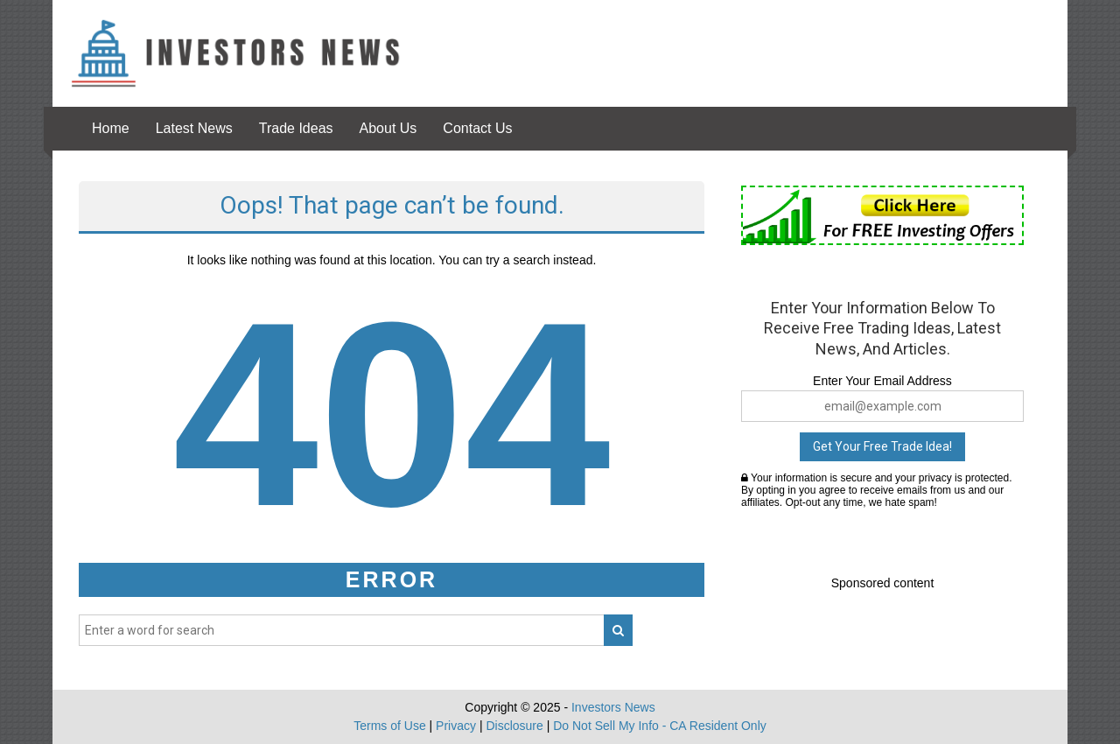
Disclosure (514, 726)
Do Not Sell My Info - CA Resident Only (659, 726)
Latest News (194, 128)
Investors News (613, 707)
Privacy (456, 726)
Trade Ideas (296, 128)
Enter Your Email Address (882, 381)
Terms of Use (389, 726)
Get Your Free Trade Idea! (882, 446)
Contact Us (477, 128)
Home (111, 128)
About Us (388, 128)
